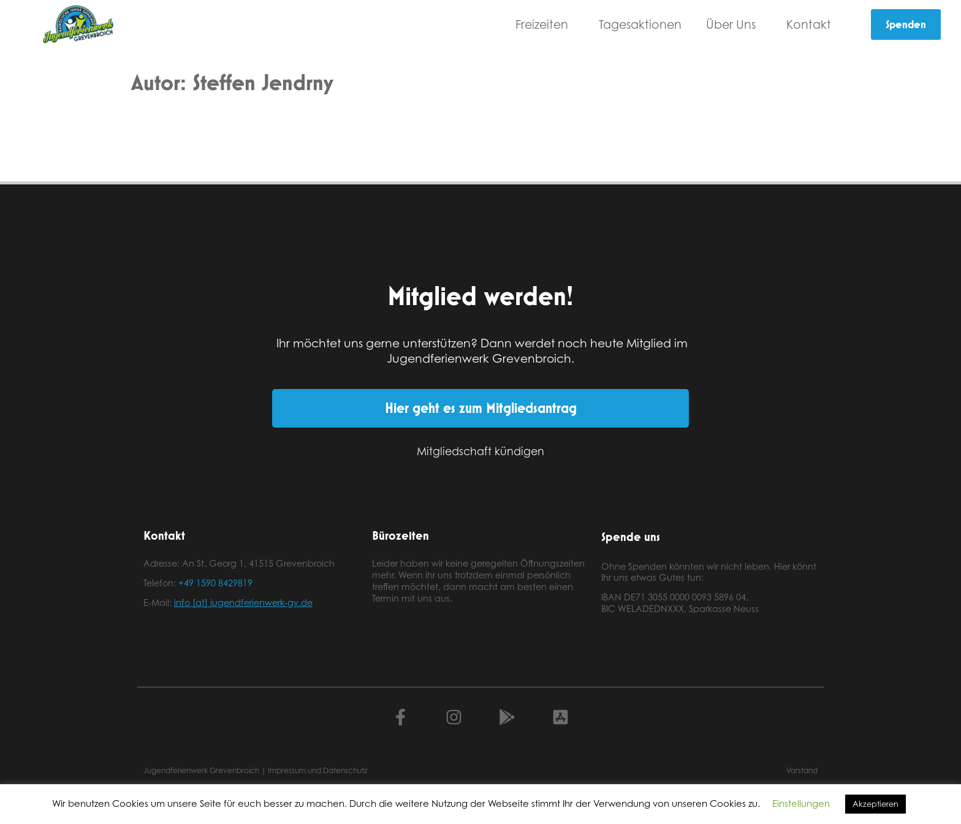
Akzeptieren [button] (875, 804)
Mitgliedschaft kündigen (480, 451)
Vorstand (802, 770)
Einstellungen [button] (801, 803)
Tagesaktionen (640, 24)
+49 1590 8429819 (215, 583)
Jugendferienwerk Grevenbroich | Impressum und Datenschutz (255, 770)
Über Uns (734, 24)
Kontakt (811, 24)
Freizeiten (544, 24)
